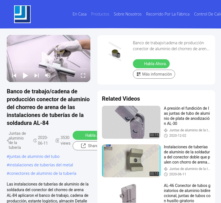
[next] (36, 75)
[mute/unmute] (47, 75)
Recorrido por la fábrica (167, 14)
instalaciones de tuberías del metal (41, 164)
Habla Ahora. (93, 135)
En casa (80, 14)
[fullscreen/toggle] (83, 75)
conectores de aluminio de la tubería (42, 173)
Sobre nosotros (128, 14)
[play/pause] (25, 75)
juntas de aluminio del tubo (34, 156)
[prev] (14, 75)
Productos (100, 14)
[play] (49, 59)
